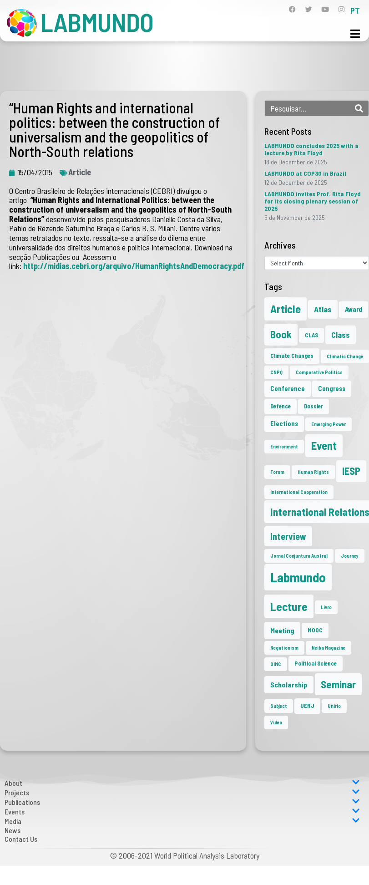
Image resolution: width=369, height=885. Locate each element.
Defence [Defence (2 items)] (280, 406)
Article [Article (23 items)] (285, 308)
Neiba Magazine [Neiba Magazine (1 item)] (328, 648)
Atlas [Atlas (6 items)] (323, 309)
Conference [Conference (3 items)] (287, 388)
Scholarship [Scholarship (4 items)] (289, 684)
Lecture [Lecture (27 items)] (289, 606)
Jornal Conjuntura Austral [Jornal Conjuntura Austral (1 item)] (299, 556)
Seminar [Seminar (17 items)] (338, 684)
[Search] (359, 108)
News (12, 830)
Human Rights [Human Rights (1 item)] (313, 472)
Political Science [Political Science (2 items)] (315, 663)
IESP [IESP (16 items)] (351, 470)
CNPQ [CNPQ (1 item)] (276, 372)
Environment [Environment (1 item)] (284, 446)
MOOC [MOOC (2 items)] (315, 630)
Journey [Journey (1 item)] (350, 556)
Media (182, 821)
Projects (182, 792)
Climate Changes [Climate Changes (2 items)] (291, 355)
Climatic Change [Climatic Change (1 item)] (345, 356)
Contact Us (21, 838)
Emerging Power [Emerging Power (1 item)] (328, 424)
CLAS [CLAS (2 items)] (311, 335)
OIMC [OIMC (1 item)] (275, 664)
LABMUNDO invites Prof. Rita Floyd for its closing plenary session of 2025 (312, 201)
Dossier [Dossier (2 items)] (313, 406)
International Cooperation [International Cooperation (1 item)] (299, 492)
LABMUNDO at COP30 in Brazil (305, 173)
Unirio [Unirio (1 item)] (334, 706)
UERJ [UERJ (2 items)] (307, 705)
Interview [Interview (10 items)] (288, 536)
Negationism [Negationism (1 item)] (284, 648)
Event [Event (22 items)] (324, 445)
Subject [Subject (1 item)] (278, 706)
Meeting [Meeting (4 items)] (282, 630)
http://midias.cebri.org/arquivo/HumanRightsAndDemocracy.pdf (133, 266)
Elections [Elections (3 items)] (284, 423)
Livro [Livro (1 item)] (326, 607)
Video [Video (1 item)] (276, 722)
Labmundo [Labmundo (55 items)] (298, 577)
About (182, 783)
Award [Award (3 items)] (353, 309)
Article (79, 172)
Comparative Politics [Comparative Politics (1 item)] (319, 372)
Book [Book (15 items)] (281, 334)
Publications (182, 802)
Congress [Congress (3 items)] (331, 388)
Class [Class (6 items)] (340, 335)
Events (182, 811)
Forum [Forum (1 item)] (277, 472)
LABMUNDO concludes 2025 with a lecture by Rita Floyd (311, 149)
